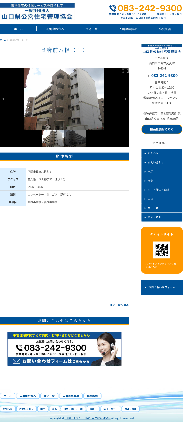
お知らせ (153, 153)
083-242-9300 (164, 75)
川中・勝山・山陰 (158, 190)
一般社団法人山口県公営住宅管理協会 (88, 418)
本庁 (150, 171)
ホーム (18, 29)
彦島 (150, 180)
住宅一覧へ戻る (119, 305)
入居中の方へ (55, 29)
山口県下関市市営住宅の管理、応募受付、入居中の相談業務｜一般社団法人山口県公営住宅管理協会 (42, 11)
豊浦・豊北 (154, 217)
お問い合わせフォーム (161, 287)
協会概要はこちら (162, 129)
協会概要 (165, 29)
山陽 (152, 199)
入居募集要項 (128, 29)
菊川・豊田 (156, 208)
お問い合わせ (156, 162)
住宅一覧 (91, 29)
